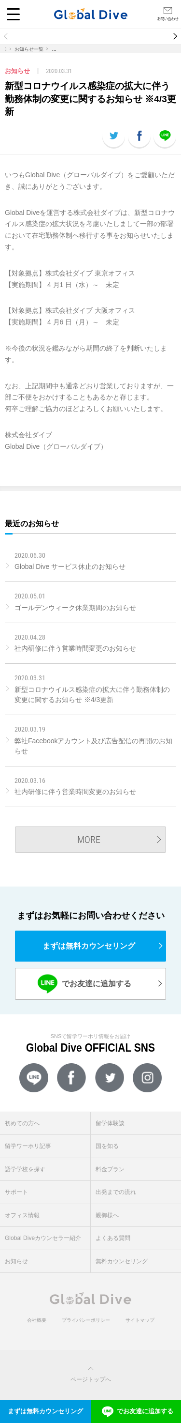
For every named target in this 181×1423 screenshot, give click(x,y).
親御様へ (107, 1215)
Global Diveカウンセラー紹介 (43, 1238)
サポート (16, 1192)
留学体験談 (110, 1123)
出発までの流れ (116, 1192)
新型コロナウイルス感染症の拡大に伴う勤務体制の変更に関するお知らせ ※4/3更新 (92, 695)
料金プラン (110, 1169)
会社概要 (36, 1320)
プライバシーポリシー (86, 1320)
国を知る (107, 1146)
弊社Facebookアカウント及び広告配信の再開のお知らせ (93, 746)
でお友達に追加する (84, 983)
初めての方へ (22, 1123)
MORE (88, 839)
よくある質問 (113, 1238)
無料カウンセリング (122, 1261)
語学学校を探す (25, 1169)
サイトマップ (139, 1320)
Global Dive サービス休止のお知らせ (69, 566)
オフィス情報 (22, 1215)
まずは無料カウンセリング (88, 946)
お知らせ (16, 1261)
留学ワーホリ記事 (28, 1146)
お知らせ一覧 (28, 49)
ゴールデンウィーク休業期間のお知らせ (75, 608)
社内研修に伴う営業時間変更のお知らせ (75, 648)
